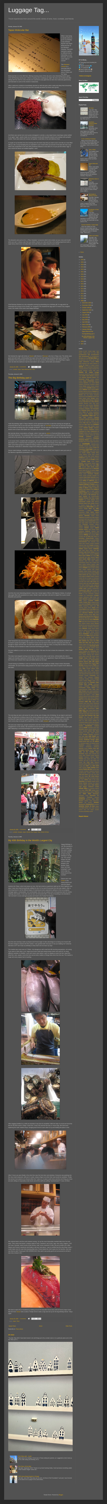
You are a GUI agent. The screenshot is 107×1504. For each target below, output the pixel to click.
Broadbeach (96, 412)
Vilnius (85, 784)
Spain (97, 739)
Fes (91, 505)
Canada (96, 419)
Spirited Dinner (82, 741)
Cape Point (81, 424)
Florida (85, 508)
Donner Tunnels (82, 475)
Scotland (96, 725)
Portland (97, 677)
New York (88, 642)
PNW (87, 673)
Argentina (81, 384)
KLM (80, 572)
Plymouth (84, 673)
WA (90, 790)
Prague (90, 680)
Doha (95, 472)
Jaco (86, 557)
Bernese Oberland (94, 400)
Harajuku (46, 721)
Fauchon (83, 505)
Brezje (92, 410)
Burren (80, 415)
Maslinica (86, 614)
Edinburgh (93, 494)
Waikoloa (84, 792)
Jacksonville (81, 557)
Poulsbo (85, 680)
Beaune (90, 396)
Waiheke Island (95, 790)
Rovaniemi (88, 705)
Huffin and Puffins (93, 235)
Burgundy (96, 413)
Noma (88, 645)
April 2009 (85, 322)
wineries (81, 806)
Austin (85, 387)
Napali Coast (92, 635)
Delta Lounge (85, 468)
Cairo (84, 417)
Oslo (93, 658)
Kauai (84, 566)
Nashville (88, 637)
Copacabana (82, 449)
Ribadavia (96, 698)
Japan (19, 369)
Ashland (97, 384)
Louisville (93, 604)
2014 (82, 288)
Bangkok (94, 391)
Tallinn (97, 751)
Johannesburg (82, 562)
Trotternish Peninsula (94, 771)
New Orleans (82, 640)
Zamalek (97, 809)
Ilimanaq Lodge (83, 552)
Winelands (96, 804)
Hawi (90, 529)
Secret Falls (96, 727)
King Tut (90, 567)
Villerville (81, 784)
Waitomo (93, 792)
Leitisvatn (97, 593)
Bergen (83, 400)
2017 (82, 281)
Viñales (89, 784)
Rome (88, 703)
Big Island (85, 401)
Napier (97, 635)
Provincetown (82, 687)
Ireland (88, 555)
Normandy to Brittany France (93, 195)
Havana (86, 527)
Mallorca (84, 609)
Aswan (84, 386)
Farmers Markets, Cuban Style (89, 225)
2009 (82, 300)
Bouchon (96, 407)
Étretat (97, 499)
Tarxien (80, 755)
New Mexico (96, 639)
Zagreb (92, 809)
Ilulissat (92, 552)
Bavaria (81, 394)
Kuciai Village (82, 576)
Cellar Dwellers (91, 426)
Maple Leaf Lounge (94, 611)
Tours (91, 765)
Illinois (88, 552)
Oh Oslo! (11, 1335)
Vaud (86, 781)
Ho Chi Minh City (88, 536)
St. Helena (96, 741)
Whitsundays (96, 800)
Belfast (80, 398)
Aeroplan (92, 361)
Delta (80, 468)
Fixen (95, 506)
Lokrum (85, 600)
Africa (97, 361)
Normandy (92, 646)
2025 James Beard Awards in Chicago (28, 1476)
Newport (81, 644)
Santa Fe (81, 720)
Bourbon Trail (88, 408)
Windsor (90, 802)
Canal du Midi (82, 420)
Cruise (83, 461)
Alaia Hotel (96, 370)
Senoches (81, 729)
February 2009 (86, 327)
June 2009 (85, 317)
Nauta (92, 637)
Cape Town (87, 424)
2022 (82, 269)
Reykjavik (81, 698)
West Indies (95, 799)
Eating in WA (86, 494)
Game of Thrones (86, 514)
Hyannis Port (93, 547)
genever (81, 515)
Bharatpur (81, 401)
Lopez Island (81, 604)
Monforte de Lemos (83, 625)
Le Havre (95, 590)
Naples (80, 637)
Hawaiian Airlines (83, 529)
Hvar (88, 547)
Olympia (88, 652)
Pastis (80, 668)
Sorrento (86, 738)
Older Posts (69, 1326)
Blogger (61, 1495)
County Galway (86, 452)
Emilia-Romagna (95, 496)
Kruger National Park (94, 574)
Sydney (87, 750)
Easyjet (80, 480)
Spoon (91, 741)
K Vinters (94, 562)
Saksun (91, 713)
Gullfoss (97, 524)
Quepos (81, 692)
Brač (80, 410)
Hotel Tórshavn (86, 543)
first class (90, 507)
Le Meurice (94, 591)
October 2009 (86, 307)
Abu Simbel (89, 360)
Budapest (90, 413)
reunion (97, 696)
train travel (96, 765)
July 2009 (85, 315)
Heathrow (87, 531)
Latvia (84, 588)
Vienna (80, 783)
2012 (82, 293)
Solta (98, 736)
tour (87, 765)
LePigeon (81, 595)
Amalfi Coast (85, 375)
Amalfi (80, 375)
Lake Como (93, 581)
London (97, 600)
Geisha (97, 514)
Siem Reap (96, 731)
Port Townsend (88, 677)
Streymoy (81, 748)
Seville (80, 731)
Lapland (91, 586)
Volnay (82, 790)
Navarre (97, 637)
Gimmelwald (87, 517)
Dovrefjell (89, 475)
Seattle (85, 727)
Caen (80, 417)
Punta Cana (91, 689)
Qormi (88, 691)
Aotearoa (81, 382)
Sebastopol (90, 727)
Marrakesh (85, 612)
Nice (90, 644)
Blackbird (81, 403)
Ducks (97, 477)
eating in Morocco (94, 487)
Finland (80, 506)
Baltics (97, 389)
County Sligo (87, 456)
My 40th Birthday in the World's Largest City (30, 840)
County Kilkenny (83, 454)
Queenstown (96, 691)
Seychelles (85, 731)
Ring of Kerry (85, 699)
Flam (98, 506)
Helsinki (81, 532)
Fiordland (85, 506)
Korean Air (85, 574)
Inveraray (92, 553)
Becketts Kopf (96, 396)
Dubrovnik (93, 477)
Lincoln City (96, 597)
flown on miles (94, 508)
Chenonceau (81, 434)
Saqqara (86, 722)
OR (90, 656)
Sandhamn (81, 718)
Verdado (93, 781)
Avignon (80, 389)
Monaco (97, 623)
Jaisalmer (93, 557)
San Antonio (96, 713)
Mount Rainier (95, 628)
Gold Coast (86, 519)
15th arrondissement (93, 354)
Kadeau (84, 564)
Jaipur (88, 557)
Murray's (45, 356)
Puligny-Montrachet (83, 689)
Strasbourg (96, 746)
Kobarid (93, 572)
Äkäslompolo (96, 367)
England (81, 500)
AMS (98, 377)
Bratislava (84, 410)
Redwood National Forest (84, 696)
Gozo (97, 519)
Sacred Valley (83, 708)
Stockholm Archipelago (93, 745)
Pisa (89, 670)
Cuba (88, 461)
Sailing (85, 712)
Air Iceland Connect (94, 365)
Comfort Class (95, 445)
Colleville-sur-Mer (95, 444)
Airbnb (81, 367)
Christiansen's (89, 438)
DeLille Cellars (95, 466)
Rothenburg (96, 703)
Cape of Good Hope (94, 422)
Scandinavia (88, 725)
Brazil (88, 410)
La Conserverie (95, 578)
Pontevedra (92, 675)
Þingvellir (91, 811)
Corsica (80, 451)
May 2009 (85, 319)
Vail (91, 778)
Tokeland (85, 764)
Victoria (97, 781)
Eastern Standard (90, 479)
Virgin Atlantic (95, 784)
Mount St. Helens (83, 630)
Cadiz (97, 415)
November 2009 (86, 305)
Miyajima (84, 623)
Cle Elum (81, 441)
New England (90, 639)
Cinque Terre (92, 440)
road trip (88, 701)
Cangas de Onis (95, 420)
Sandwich (90, 718)
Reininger (92, 696)
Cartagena (81, 426)
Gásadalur (93, 514)
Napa (88, 635)
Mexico (97, 618)
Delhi (88, 466)
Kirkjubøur (81, 571)
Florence (81, 508)
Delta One (91, 468)
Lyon (95, 605)
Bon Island (85, 405)
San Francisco (89, 715)
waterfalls (97, 797)
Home (40, 1326)
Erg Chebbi (87, 499)
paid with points (94, 661)
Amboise (84, 377)
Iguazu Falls (93, 550)
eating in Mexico (83, 487)
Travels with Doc (87, 769)
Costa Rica (86, 451)
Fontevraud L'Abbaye (85, 510)
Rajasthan (90, 692)
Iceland (81, 548)
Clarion (97, 440)
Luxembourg (85, 605)
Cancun (88, 420)
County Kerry (95, 452)
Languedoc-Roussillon (84, 586)
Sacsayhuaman (91, 708)
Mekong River (89, 616)
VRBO (86, 790)
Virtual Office (83, 788)
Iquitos (84, 555)
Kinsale (97, 569)
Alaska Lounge (94, 372)
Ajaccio (85, 367)
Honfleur (97, 538)
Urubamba (81, 778)
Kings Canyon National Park (86, 569)
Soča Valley (81, 736)
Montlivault (90, 626)
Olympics (97, 654)
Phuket (80, 670)
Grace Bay (81, 520)
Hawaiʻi (91, 527)
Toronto (92, 764)
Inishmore (87, 553)
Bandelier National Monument (85, 391)
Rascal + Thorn (91, 694)
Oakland (81, 651)
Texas (97, 757)
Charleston (91, 429)
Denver (80, 470)
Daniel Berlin (92, 465)
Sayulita (81, 725)
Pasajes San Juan (89, 666)
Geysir (97, 515)
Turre (89, 774)
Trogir (97, 769)
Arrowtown (92, 384)
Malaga (80, 609)
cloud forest (96, 441)
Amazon (92, 375)
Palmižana (85, 665)
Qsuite (91, 691)
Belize (88, 398)
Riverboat (81, 701)
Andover (92, 379)
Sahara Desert (95, 710)
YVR (88, 809)
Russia (83, 706)
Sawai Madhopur (95, 724)
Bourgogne (96, 408)
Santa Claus (96, 718)
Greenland (85, 524)
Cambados (81, 419)
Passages (96, 666)
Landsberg (87, 585)
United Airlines (95, 776)
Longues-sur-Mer (95, 602)
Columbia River (87, 445)
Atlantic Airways (90, 386)
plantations (81, 672)
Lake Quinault (95, 583)
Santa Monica (88, 720)
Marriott (91, 612)
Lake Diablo (88, 583)
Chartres (97, 429)
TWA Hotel (96, 774)
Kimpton (85, 567)
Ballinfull (93, 389)
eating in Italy (95, 486)
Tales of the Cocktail (86, 752)
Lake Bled (81, 581)
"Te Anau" (93, 353)
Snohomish (96, 734)
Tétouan (92, 757)
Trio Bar (94, 769)
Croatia (93, 459)
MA (98, 605)
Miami (91, 619)
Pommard (81, 675)
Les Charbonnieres (88, 595)
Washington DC (94, 795)
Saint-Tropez (87, 713)
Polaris (97, 673)
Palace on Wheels (83, 663)
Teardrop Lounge (90, 755)
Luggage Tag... (28, 9)
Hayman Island (95, 529)
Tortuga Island (82, 765)
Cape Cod (85, 422)
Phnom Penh (95, 668)
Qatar (97, 689)
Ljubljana (90, 598)
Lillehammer (86, 597)
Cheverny (87, 434)
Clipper (91, 441)
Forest (63, 880)
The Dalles (93, 758)
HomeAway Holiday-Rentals (86, 538)
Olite (98, 651)
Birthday (97, 401)
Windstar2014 (90, 804)
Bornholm (96, 405)
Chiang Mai (92, 434)
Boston (91, 407)
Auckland (97, 386)
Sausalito (89, 724)
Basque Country (92, 393)
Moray (80, 628)
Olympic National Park (88, 654)
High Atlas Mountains (94, 532)
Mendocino (81, 617)
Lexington (96, 595)
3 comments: (23, 366)
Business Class (87, 415)
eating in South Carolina (92, 491)
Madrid (93, 607)
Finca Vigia (96, 505)
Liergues (81, 597)
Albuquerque (81, 374)
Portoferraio (81, 678)
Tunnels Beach (95, 772)
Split (88, 741)
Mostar (89, 628)
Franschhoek (81, 512)
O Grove (96, 649)
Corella (94, 449)
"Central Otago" (91, 351)
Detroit (84, 470)
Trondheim (86, 771)
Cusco (92, 461)
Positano (81, 680)
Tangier (86, 753)
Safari (97, 708)
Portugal (97, 678)
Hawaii (97, 527)
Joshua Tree (88, 562)
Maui (94, 614)
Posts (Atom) (19, 1329)
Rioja (98, 699)
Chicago (81, 436)
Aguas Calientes (93, 363)
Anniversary (90, 381)
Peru (84, 668)
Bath (98, 393)
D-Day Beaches (87, 463)
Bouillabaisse (82, 408)
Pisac (92, 670)
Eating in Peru (89, 489)
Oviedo (88, 659)
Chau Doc (90, 433)
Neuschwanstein (82, 639)
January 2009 (86, 329)
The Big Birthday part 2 (19, 377)
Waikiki (80, 792)
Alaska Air (83, 372)
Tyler (80, 776)
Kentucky (92, 566)
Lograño (94, 598)
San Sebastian (95, 717)
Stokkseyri (81, 746)
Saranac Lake (91, 722)
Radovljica (85, 692)
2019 (82, 276)
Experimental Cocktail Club (86, 501)
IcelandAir (96, 548)
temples (81, 757)
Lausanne (89, 588)
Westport (81, 800)
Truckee (89, 772)
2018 (82, 279)
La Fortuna (87, 579)
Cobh (80, 444)
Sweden (90, 748)
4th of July (86, 358)
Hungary (91, 545)
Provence (86, 685)
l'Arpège (92, 576)
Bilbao (90, 401)
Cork (98, 449)
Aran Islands (92, 382)
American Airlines (91, 377)
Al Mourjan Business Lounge (85, 368)
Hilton (97, 534)
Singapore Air (82, 732)
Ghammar (81, 517)
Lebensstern (91, 593)
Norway (91, 649)
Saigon (80, 711)
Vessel (18, 1311)
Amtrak (87, 379)
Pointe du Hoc (92, 673)
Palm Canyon (92, 663)
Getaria (92, 515)
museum (86, 634)
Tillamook (97, 762)
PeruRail (88, 668)
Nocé (98, 644)
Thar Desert (87, 758)
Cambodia (87, 419)
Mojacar (92, 623)
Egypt (80, 496)
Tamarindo (81, 753)
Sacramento (96, 706)
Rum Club (93, 705)
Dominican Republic (93, 473)
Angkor (85, 381)
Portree (91, 678)
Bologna (80, 405)
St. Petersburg (82, 743)
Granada (86, 520)
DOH (92, 472)
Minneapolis (93, 621)
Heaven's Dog (95, 531)
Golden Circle (93, 519)
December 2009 (86, 303)
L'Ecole (80, 578)
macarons (81, 607)
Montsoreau (96, 626)
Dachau (93, 463)
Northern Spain (83, 649)
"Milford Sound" (86, 353)
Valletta (86, 779)
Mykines (91, 633)
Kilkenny (81, 567)
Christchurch (81, 438)
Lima (91, 597)
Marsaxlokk (96, 612)
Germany (87, 515)
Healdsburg (81, 531)
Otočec (84, 659)
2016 (82, 284)
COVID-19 (81, 458)
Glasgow (97, 517)
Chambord (85, 429)
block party (92, 403)
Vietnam (85, 783)
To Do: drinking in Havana (88, 139)
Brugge (85, 413)
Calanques (90, 417)
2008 (82, 341)
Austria (94, 387)
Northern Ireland (95, 647)
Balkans (85, 389)
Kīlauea (97, 566)
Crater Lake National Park (84, 459)
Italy (98, 555)
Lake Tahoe (81, 585)
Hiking (86, 534)
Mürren (80, 633)
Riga (80, 699)
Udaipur (86, 776)
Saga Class (82, 710)
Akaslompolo (90, 367)
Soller (86, 736)
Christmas (96, 438)
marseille (81, 614)
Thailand (81, 758)
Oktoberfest (93, 651)
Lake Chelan (87, 581)
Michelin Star (30, 832)
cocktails (15, 369)
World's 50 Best (45, 832)
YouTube (48, 425)
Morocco (84, 628)
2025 (82, 262)
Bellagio (93, 398)
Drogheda (81, 477)
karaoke (80, 566)
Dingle (97, 470)
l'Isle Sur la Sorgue (87, 578)
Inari (80, 553)
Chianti (97, 434)
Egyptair (85, 496)
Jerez (93, 560)
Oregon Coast (87, 658)
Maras (80, 612)
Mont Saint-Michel (92, 625)
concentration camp (83, 447)
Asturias (80, 386)
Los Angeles (88, 604)
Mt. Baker (89, 630)
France (96, 510)
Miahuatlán (87, 619)
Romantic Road (82, 703)
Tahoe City (96, 750)
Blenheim (86, 403)
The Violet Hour (88, 762)
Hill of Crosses (91, 534)
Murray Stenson (95, 632)
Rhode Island (87, 698)
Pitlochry (97, 670)
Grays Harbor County (87, 522)
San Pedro (87, 717)
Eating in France (89, 484)
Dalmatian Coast (83, 465)
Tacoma (91, 750)
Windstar (96, 802)
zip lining (86, 811)
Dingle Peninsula (82, 472)
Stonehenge (88, 746)
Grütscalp (91, 524)
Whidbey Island (88, 800)
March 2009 (85, 324)
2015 (82, 286)
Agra (88, 363)
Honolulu (81, 540)
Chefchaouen (96, 433)
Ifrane (83, 550)
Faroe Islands (90, 503)
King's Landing (95, 567)
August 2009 (86, 312)
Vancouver (82, 781)
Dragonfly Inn (95, 475)
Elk (89, 496)
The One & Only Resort (90, 760)
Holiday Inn (96, 536)
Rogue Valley (95, 701)
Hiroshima (81, 536)
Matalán (90, 614)
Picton (85, 670)
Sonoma (81, 738)
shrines (90, 731)
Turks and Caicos (83, 774)
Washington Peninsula (85, 797)
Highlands (81, 534)
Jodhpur (97, 560)
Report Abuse (83, 816)
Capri (91, 424)
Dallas (97, 463)
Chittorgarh (96, 436)
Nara (84, 637)
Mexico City (82, 619)
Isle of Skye (93, 555)
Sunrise (86, 748)
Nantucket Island (82, 635)
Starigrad (93, 743)
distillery (89, 472)
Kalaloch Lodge (95, 564)
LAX (91, 590)
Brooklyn (81, 413)
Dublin (88, 477)
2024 (82, 264)
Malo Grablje (90, 609)
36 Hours (81, 358)
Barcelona (86, 393)
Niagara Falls (86, 644)
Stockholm (81, 745)
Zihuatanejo (81, 811)
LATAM (80, 588)
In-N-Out (97, 552)
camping (92, 419)
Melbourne (96, 616)
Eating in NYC (82, 489)
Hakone (81, 526)
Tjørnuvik (81, 764)
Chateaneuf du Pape (84, 431)
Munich (88, 632)
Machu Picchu (87, 607)
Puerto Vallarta (91, 687)
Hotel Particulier (91, 541)
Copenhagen (89, 449)
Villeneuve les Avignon (93, 783)
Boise (97, 403)
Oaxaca (85, 651)
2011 (82, 296)
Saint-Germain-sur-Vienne (93, 711)
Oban (88, 651)
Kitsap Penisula (87, 571)
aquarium (86, 382)
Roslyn (91, 703)
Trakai (80, 767)
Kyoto (88, 576)
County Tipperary (95, 456)
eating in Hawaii (87, 486)
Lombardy (90, 600)
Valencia (94, 778)
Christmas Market (84, 440)
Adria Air (94, 360)
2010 (82, 298)
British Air (85, 412)
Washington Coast (83, 795)
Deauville (84, 466)
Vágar (88, 778)
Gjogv (93, 517)
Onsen (87, 656)
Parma (83, 666)
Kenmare (88, 566)
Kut (86, 576)
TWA (92, 774)
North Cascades (86, 647)
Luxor (91, 605)
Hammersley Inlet (94, 526)
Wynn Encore (84, 807)
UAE (83, 776)
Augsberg (81, 387)
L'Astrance (96, 576)
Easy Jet (97, 479)
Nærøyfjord (96, 633)
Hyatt (97, 547)
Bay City (86, 394)
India (82, 553)
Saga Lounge (89, 710)
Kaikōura (89, 564)
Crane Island (96, 457)
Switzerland (82, 750)
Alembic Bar (87, 374)
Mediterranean (82, 616)
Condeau (90, 447)
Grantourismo (92, 520)
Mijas (83, 621)
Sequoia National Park (93, 729)
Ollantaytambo (82, 652)
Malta (94, 609)
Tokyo (33, 369)
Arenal (97, 382)
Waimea (88, 792)
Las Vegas (96, 586)
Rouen (84, 705)
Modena (88, 623)
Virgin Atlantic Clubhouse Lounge (89, 786)
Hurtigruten (84, 547)
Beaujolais (96, 394)
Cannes (80, 422)
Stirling (97, 743)
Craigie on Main (88, 457)
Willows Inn (82, 802)
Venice (89, 781)
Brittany (90, 412)
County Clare (92, 451)
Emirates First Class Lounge (91, 498)
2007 (82, 344)
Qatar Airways (82, 691)
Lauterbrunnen (95, 588)
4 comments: (23, 829)
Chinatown (88, 436)
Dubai (85, 477)
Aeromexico (86, 361)
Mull (84, 632)
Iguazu (87, 550)
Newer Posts (12, 1326)
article (48, 433)
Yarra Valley (91, 807)
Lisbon (80, 598)
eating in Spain (83, 493)
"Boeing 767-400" (83, 351)
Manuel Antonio (85, 611)
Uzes (85, 778)
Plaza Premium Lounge (89, 672)
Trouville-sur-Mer (82, 772)
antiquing (97, 381)
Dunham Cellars (82, 479)
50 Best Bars (92, 358)
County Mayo (91, 454)
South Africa (92, 738)
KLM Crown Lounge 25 (86, 572)
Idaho (80, 550)
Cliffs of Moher (87, 441)
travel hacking (91, 767)
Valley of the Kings (94, 779)
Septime (86, 729)
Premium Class (94, 682)
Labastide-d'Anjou (95, 579)
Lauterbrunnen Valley (84, 590)
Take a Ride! (92, 149)
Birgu (93, 401)
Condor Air (96, 447)
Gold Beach (81, 519)
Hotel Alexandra (92, 540)
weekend (82, 799)
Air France (86, 365)
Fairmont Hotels (83, 503)
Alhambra (92, 374)
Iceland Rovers (88, 548)
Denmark (96, 468)
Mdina (97, 614)
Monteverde (84, 626)
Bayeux (91, 394)
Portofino (87, 678)
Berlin (87, 400)
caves (85, 426)
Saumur (84, 724)
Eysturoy (97, 501)
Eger (98, 494)
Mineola (89, 621)
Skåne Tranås (90, 732)
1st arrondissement (94, 356)
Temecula (97, 755)
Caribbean (96, 424)
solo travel (92, 736)
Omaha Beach (82, 656)
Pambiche (90, 665)
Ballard (89, 389)
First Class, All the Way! (24, 1466)
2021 (82, 271)
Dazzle (32, 356)
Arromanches (86, 384)
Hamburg (86, 526)
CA (95, 415)
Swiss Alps (96, 748)
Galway (80, 514)
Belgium (84, 398)
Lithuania (85, 598)
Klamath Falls (95, 571)
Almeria (97, 374)
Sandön (86, 718)
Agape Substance (83, 363)
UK (89, 776)
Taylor (84, 755)
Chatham (86, 433)
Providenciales (95, 685)
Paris (94, 665)
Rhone (92, 698)
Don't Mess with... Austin (25, 1456)
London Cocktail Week (85, 602)
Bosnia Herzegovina (84, 407)
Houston (92, 543)
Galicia (97, 512)
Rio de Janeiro (92, 699)
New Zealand (95, 642)
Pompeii (86, 675)
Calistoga (96, 417)
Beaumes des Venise (83, 396)
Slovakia (85, 734)
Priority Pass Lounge (85, 684)
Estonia (93, 499)
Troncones (81, 771)
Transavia (84, 767)
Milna (86, 621)
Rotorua (80, 705)
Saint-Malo (81, 713)
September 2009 (87, 310)
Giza (91, 517)
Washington (96, 793)
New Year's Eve (91, 640)
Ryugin (35, 832)
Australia (89, 388)
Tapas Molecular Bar (18, 30)
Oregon (81, 658)
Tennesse (86, 757)
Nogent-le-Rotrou (82, 645)
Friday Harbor (90, 512)
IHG (98, 550)
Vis (89, 788)
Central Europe (88, 427)
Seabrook (81, 727)
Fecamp (87, 505)
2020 (82, 274)
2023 (82, 267)
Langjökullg (96, 585)
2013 (82, 291)
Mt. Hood (95, 630)
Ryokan (87, 706)
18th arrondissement (84, 356)
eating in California (88, 480)
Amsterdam (81, 379)
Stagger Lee (88, 743)
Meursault (92, 617)
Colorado (81, 445)
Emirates (81, 498)
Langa (91, 585)
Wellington (88, 799)
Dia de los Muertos (90, 470)
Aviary (97, 387)
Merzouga (87, 617)
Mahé (97, 607)
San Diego (81, 715)
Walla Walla (87, 793)
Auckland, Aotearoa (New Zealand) (93, 123)
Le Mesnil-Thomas (86, 591)
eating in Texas (90, 492)
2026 (82, 259)
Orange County (95, 656)
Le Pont (85, 593)
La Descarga (82, 579)
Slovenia (90, 734)
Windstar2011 (82, 804)
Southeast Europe (89, 739)
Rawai (97, 694)
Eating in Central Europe (88, 482)
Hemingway (85, 532)
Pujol (98, 687)
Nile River (94, 644)
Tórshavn (97, 764)
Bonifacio (91, 405)
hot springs (85, 540)
